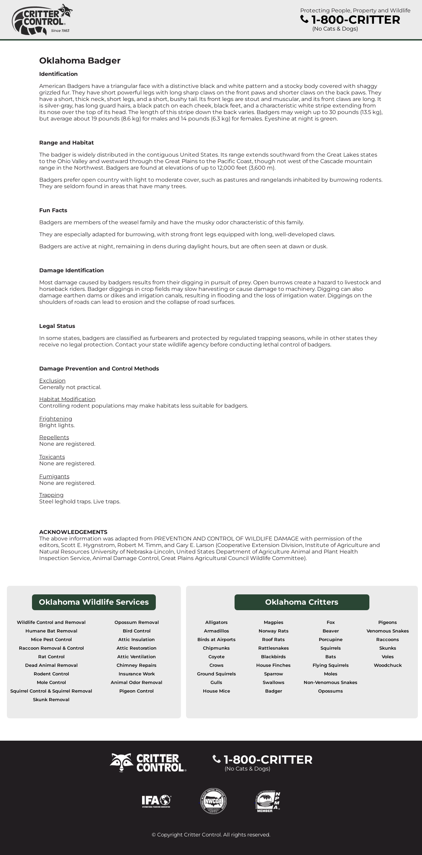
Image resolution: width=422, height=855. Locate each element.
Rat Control (51, 656)
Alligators (216, 622)
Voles (388, 656)
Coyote (216, 656)
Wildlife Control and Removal (51, 622)
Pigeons (387, 622)
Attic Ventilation (136, 656)
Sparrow (273, 673)
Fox (331, 622)
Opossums (330, 691)
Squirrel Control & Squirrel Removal (51, 691)
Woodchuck (388, 665)
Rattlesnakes (273, 648)
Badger (273, 691)
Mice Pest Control (51, 639)
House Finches (273, 665)
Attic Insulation (136, 639)
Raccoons (387, 639)
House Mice (216, 691)
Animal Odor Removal (136, 682)
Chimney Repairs (136, 665)
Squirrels (331, 648)
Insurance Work (137, 673)
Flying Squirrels (331, 665)
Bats (330, 656)
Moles (330, 673)
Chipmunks (216, 648)
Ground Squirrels (216, 673)
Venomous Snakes (388, 631)
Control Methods (135, 368)
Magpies (273, 622)
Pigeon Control (136, 691)
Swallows (273, 682)
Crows (216, 665)
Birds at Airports (216, 639)
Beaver (331, 631)
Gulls (216, 682)
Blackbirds (273, 656)
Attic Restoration (136, 648)
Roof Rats (273, 639)
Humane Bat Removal (51, 631)
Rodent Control (51, 673)
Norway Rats (274, 631)
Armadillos (216, 631)
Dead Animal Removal (51, 665)
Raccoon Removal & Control (51, 648)
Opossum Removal (137, 622)
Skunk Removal (51, 699)
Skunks (387, 648)
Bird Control (137, 631)
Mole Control (51, 682)
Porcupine (331, 639)
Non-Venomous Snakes (330, 682)
